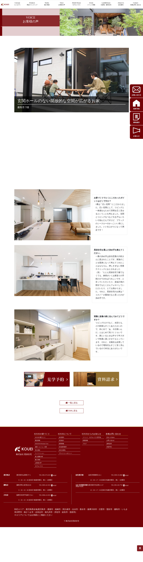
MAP (63, 507)
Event (91, 4)
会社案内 (62, 464)
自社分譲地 (63, 478)
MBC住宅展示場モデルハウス (86, 517)
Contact (135, 4)
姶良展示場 (79, 507)
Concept (17, 4)
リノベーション (40, 482)
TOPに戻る (72, 435)
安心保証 (38, 478)
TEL (54, 507)
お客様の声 (39, 493)
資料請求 (110, 471)
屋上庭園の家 (40, 486)
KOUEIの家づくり (41, 464)
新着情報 (86, 469)
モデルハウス (40, 497)
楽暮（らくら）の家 (42, 475)
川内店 (6, 528)
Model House (76, 4)
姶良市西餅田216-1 (104, 507)
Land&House (106, 4)
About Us (121, 4)
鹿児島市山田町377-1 (33, 507)
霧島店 (6, 517)
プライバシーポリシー (67, 482)
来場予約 (110, 475)
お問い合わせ (111, 467)
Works (47, 4)
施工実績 (38, 490)
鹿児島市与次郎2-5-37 (105, 517)
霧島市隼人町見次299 (33, 517)
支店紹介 (62, 467)
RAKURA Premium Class (43, 471)
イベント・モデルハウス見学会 (92, 465)
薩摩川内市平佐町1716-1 (34, 528)
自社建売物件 (63, 475)
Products (32, 4)
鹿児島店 (7, 507)
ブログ (85, 473)
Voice (62, 4)
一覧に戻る (71, 426)
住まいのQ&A (111, 464)
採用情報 (62, 471)
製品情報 (38, 467)
